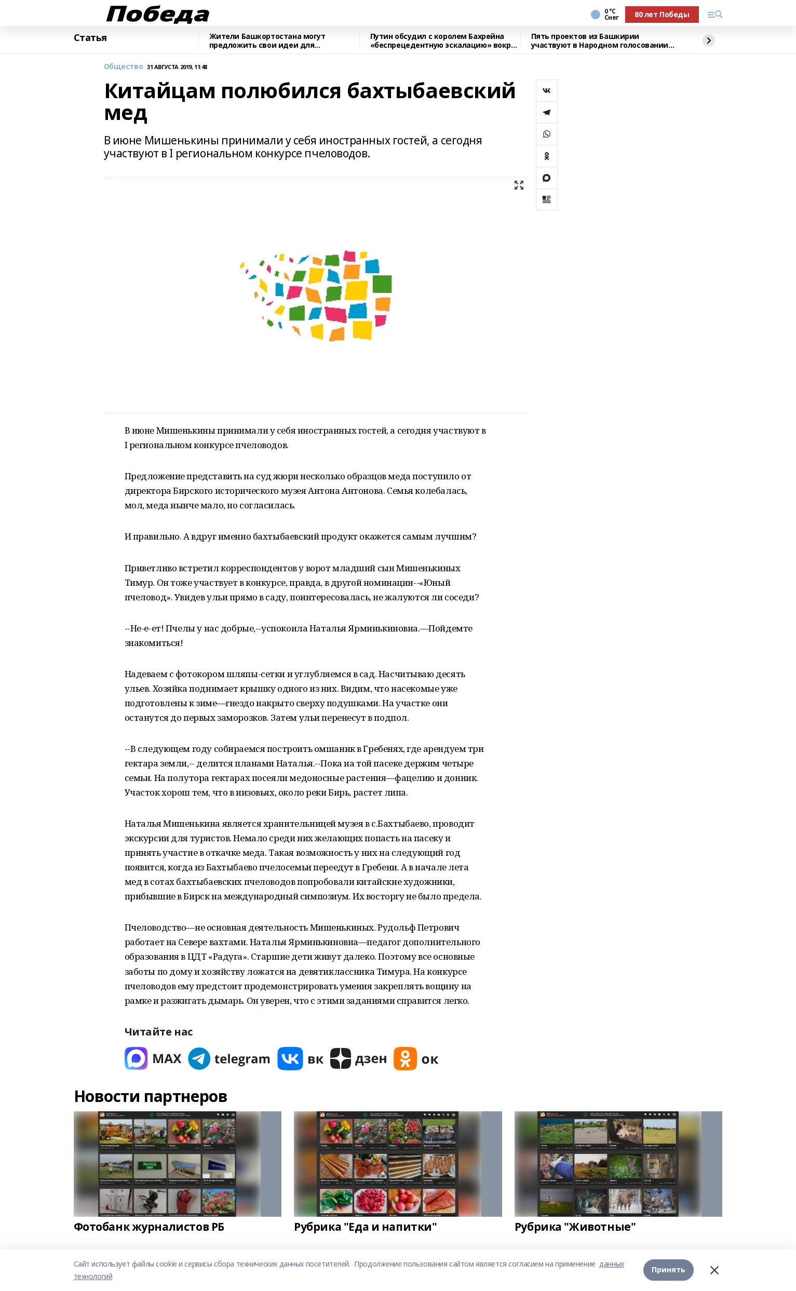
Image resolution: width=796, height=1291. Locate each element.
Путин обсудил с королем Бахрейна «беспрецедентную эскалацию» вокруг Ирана (444, 40)
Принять (668, 1270)
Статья (90, 38)
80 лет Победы (662, 14)
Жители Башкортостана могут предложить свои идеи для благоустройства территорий (267, 40)
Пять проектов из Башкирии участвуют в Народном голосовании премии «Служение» (600, 40)
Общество (123, 66)
